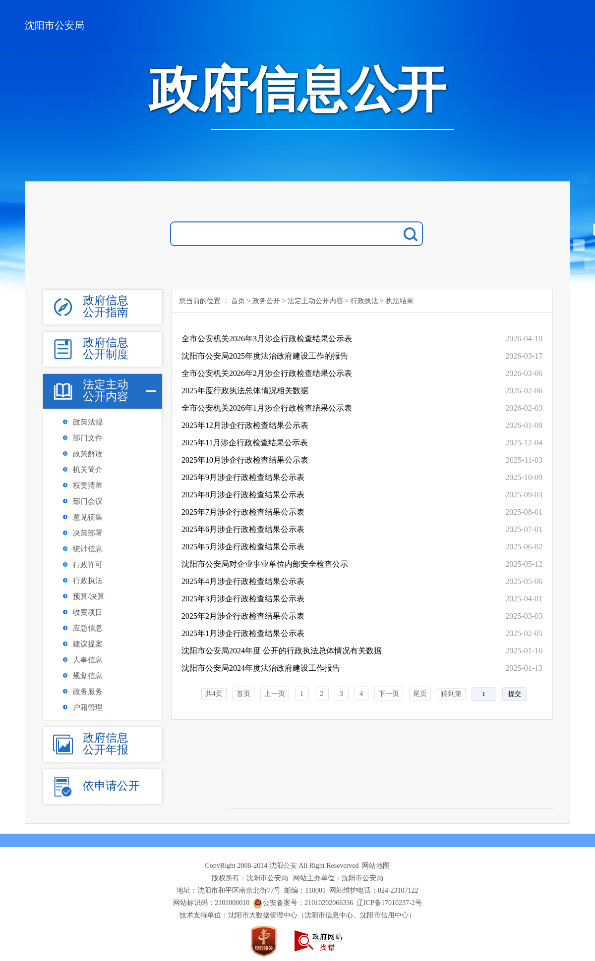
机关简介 (88, 470)
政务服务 (88, 691)
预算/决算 (89, 596)
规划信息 (88, 676)
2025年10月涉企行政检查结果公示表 (244, 460)
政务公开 (266, 301)
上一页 (274, 693)
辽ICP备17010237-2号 (389, 903)
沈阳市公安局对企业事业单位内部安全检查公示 (264, 564)
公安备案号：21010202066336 (308, 903)
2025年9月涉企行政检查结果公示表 (242, 477)
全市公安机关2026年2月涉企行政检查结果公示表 (266, 373)
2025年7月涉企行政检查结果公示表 (242, 512)
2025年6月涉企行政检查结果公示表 (242, 529)
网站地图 (376, 865)
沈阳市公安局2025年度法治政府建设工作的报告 (264, 356)
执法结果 (400, 301)
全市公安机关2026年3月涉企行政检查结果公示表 (266, 338)
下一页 (388, 693)
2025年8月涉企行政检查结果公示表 (242, 494)
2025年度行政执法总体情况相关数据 (244, 390)
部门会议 (88, 501)
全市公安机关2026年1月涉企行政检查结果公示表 (266, 408)
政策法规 (88, 422)
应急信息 (88, 628)
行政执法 (88, 581)
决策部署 (88, 533)
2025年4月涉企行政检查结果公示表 (242, 581)
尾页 (420, 693)
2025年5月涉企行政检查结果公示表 (242, 546)
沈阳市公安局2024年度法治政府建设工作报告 (260, 668)
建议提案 (88, 644)
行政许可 (88, 565)
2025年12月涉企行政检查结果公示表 (244, 425)
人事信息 (88, 660)
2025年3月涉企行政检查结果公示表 (242, 598)
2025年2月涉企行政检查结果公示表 (242, 616)
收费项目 (88, 612)
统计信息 (88, 549)
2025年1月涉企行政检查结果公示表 (242, 633)
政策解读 (88, 454)
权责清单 (88, 485)
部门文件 (88, 438)
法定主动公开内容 (315, 301)
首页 (238, 301)
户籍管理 (88, 707)
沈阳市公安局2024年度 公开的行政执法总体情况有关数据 (281, 650)
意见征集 (88, 517)
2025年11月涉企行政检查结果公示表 (244, 442)
